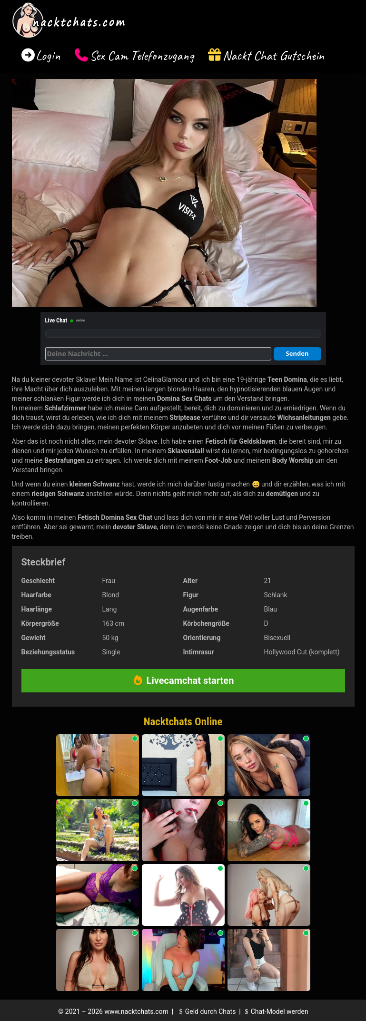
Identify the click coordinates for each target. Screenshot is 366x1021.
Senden (297, 353)
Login (48, 55)
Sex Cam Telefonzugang (141, 55)
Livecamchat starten (183, 680)
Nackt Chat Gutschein (273, 55)
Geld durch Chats (206, 1011)
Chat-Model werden (275, 1011)
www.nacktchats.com (136, 1011)
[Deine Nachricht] (158, 353)
